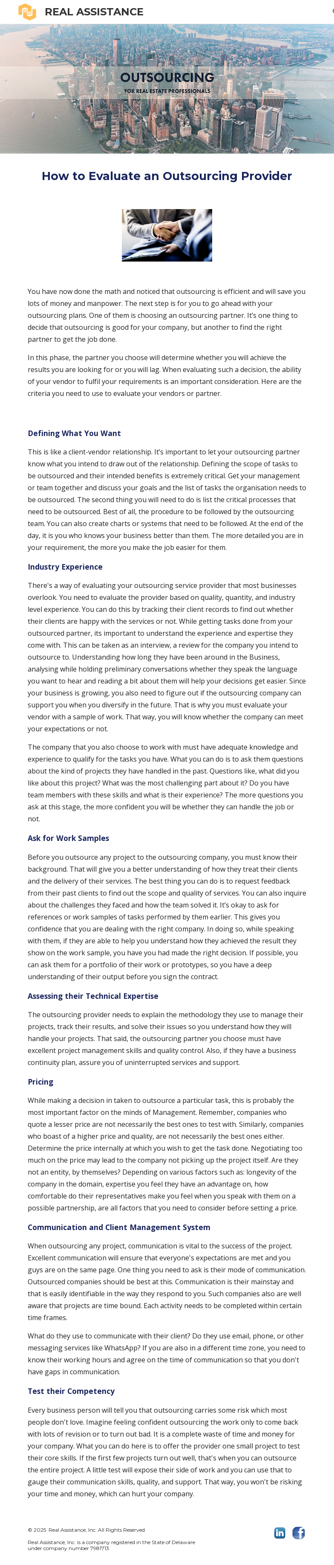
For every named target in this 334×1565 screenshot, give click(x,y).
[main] (167, 176)
